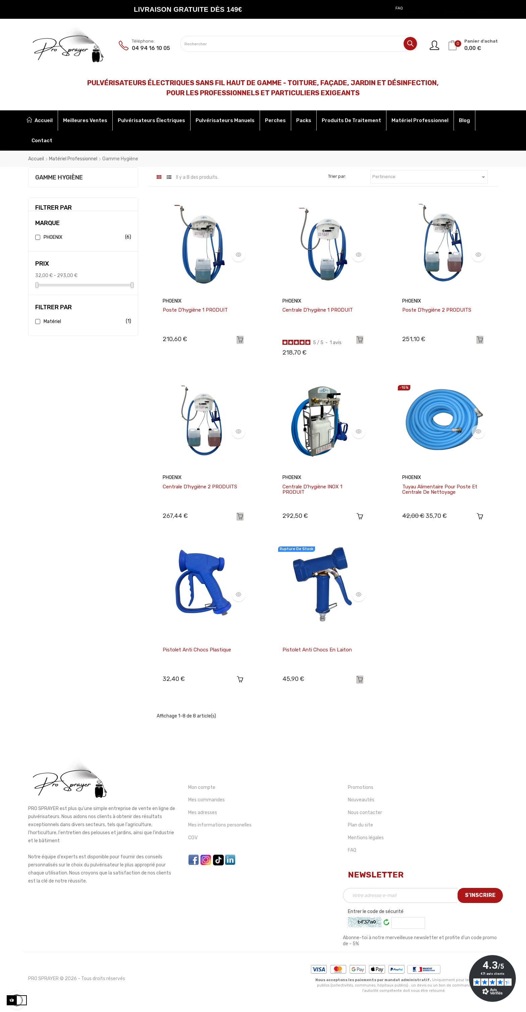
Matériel (86, 321)
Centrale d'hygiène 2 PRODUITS (200, 487)
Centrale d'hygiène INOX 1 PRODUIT (312, 489)
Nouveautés (361, 800)
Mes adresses (202, 812)
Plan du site (360, 825)
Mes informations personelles (220, 825)
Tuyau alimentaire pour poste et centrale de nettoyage (439, 489)
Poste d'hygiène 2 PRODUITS (436, 310)
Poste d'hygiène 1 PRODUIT (195, 310)
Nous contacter (365, 812)
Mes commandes (206, 800)
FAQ (399, 8)
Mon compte (201, 787)
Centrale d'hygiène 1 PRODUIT (317, 310)
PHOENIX (86, 237)
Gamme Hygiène (59, 177)
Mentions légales (366, 838)
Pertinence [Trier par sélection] (429, 177)
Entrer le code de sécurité (376, 911)
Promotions (360, 787)
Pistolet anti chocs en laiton (317, 650)
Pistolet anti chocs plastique (197, 650)
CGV (193, 838)
